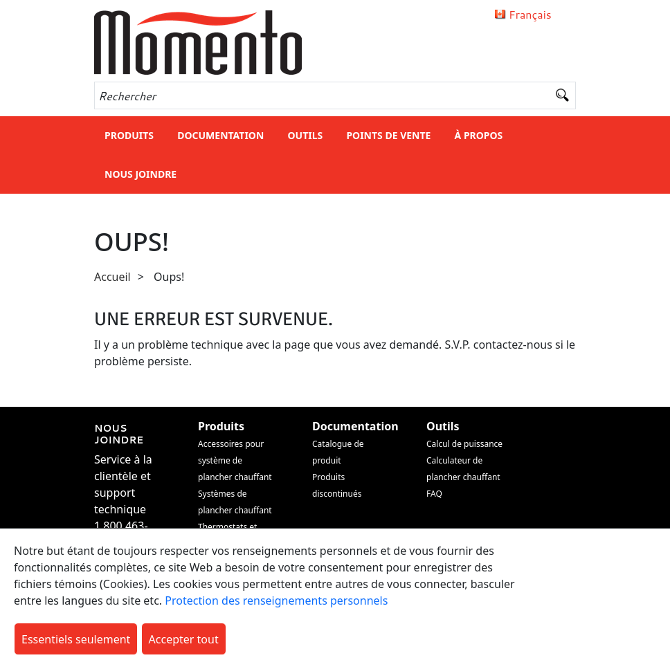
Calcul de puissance (464, 444)
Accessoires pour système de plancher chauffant (235, 460)
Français (530, 14)
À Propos (479, 135)
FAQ (434, 494)
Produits (129, 135)
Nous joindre (140, 174)
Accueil (112, 276)
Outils (305, 135)
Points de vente (388, 135)
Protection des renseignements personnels (276, 600)
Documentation (220, 135)
